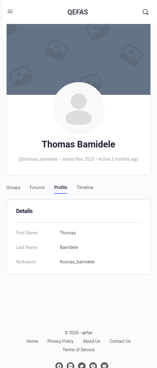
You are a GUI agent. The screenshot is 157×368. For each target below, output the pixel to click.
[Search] (145, 12)
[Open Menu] (10, 11)
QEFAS (77, 12)
